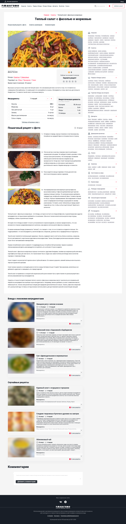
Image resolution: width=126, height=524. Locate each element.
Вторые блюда (47, 6)
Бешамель (91, 156)
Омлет (96, 104)
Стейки (90, 108)
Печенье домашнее (106, 143)
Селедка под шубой (101, 71)
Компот (94, 167)
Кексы (90, 140)
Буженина (91, 35)
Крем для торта (100, 123)
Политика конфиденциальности (70, 516)
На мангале (100, 205)
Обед (89, 194)
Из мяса (90, 98)
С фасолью (111, 69)
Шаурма (101, 42)
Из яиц (107, 218)
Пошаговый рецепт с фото (17, 25)
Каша (109, 102)
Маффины (96, 140)
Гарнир (105, 96)
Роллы (90, 42)
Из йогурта (99, 220)
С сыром (104, 69)
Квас (89, 167)
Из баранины (100, 218)
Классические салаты (106, 55)
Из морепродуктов (103, 63)
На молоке (110, 222)
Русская (98, 185)
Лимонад (104, 167)
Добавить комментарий (26, 482)
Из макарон (91, 220)
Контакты (57, 516)
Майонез (91, 158)
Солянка (90, 80)
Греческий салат (93, 55)
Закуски (23, 6)
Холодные (113, 87)
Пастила (102, 125)
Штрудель (102, 129)
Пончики (110, 138)
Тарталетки (98, 38)
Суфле (106, 127)
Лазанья (90, 104)
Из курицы (106, 98)
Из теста (104, 222)
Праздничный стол (98, 194)
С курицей (105, 67)
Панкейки (110, 136)
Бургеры (98, 35)
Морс (109, 167)
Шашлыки (113, 110)
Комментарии (50, 25)
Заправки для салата (108, 156)
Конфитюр (91, 123)
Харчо (101, 85)
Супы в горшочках (110, 85)
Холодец (95, 42)
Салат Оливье (103, 53)
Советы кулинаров (35, 25)
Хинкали (107, 110)
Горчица (98, 156)
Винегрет (112, 53)
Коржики (104, 138)
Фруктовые (91, 73)
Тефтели (102, 108)
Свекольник (92, 87)
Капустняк (91, 82)
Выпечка (61, 6)
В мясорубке (92, 205)
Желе (102, 121)
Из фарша (98, 214)
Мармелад (109, 123)
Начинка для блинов (99, 136)
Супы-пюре (99, 87)
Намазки (91, 40)
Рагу (111, 106)
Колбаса (90, 38)
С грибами (102, 176)
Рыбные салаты (104, 61)
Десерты (55, 6)
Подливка (111, 158)
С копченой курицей (94, 69)
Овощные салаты (93, 59)
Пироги (90, 145)
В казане (98, 201)
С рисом (112, 218)
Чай (94, 169)
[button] (31, 122)
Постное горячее (104, 106)
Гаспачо (90, 89)
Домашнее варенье (94, 121)
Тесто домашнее (100, 149)
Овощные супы (112, 82)
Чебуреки (103, 145)
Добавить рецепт (118, 6)
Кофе (99, 167)
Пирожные (109, 125)
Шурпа (103, 89)
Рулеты (113, 40)
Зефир (107, 121)
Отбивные (111, 100)
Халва (96, 129)
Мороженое (91, 125)
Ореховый (104, 158)
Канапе (111, 38)
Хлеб (115, 138)
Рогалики (91, 149)
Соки (113, 167)
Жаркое (90, 100)
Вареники (91, 96)
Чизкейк (90, 129)
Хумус (102, 40)
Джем (110, 119)
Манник (108, 140)
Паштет (96, 40)
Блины (90, 136)
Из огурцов (95, 178)
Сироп (101, 127)
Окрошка (97, 89)
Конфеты (113, 121)
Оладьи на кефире (94, 143)
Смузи (90, 169)
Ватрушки (97, 138)
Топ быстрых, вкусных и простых (98, 44)
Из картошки (107, 216)
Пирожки (96, 145)
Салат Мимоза (92, 51)
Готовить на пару (110, 205)
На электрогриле (103, 207)
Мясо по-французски (100, 100)
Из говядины (98, 98)
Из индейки (91, 222)
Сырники (96, 108)
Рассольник (95, 85)
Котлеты (114, 102)
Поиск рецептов (101, 6)
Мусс (97, 125)
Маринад (97, 158)
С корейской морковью (104, 65)
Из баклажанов (93, 176)
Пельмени (91, 106)
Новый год (108, 194)
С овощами (98, 96)
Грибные (108, 80)
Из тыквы (91, 214)
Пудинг (96, 127)
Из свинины (105, 214)
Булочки (90, 138)
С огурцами (103, 59)
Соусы (67, 6)
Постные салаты (93, 61)
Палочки (107, 40)
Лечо (89, 178)
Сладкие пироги (112, 145)
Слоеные (110, 71)
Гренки (112, 35)
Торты (111, 127)
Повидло (91, 127)
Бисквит (94, 119)
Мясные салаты (93, 57)
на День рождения (103, 192)
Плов (96, 106)
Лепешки (103, 140)
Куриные (98, 82)
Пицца (112, 147)
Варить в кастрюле (107, 201)
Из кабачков (110, 176)
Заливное (105, 38)
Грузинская (91, 185)
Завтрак (112, 192)
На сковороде (92, 207)
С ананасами (92, 65)
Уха (89, 85)
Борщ (96, 80)
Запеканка (103, 102)
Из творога (91, 218)
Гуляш (112, 98)
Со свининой (92, 63)
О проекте (50, 516)
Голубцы (111, 96)
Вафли (100, 119)
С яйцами (91, 71)
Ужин (114, 194)
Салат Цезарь (102, 51)
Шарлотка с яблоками (102, 147)
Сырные (106, 87)
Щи (106, 89)
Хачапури (91, 147)
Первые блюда (37, 6)
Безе (89, 119)
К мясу (90, 160)
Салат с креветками (94, 67)
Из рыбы (91, 102)
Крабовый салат (93, 53)
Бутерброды (105, 35)
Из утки (98, 222)
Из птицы (107, 220)
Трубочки (109, 149)
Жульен (96, 102)
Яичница (91, 112)
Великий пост (92, 192)
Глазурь (105, 119)
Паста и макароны (105, 104)
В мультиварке (105, 203)
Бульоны (101, 80)
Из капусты (113, 63)
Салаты (29, 6)
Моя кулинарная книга (109, 6)
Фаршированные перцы (95, 110)
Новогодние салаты (105, 57)
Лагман (104, 82)
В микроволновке (93, 203)
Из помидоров (104, 178)
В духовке (91, 201)
